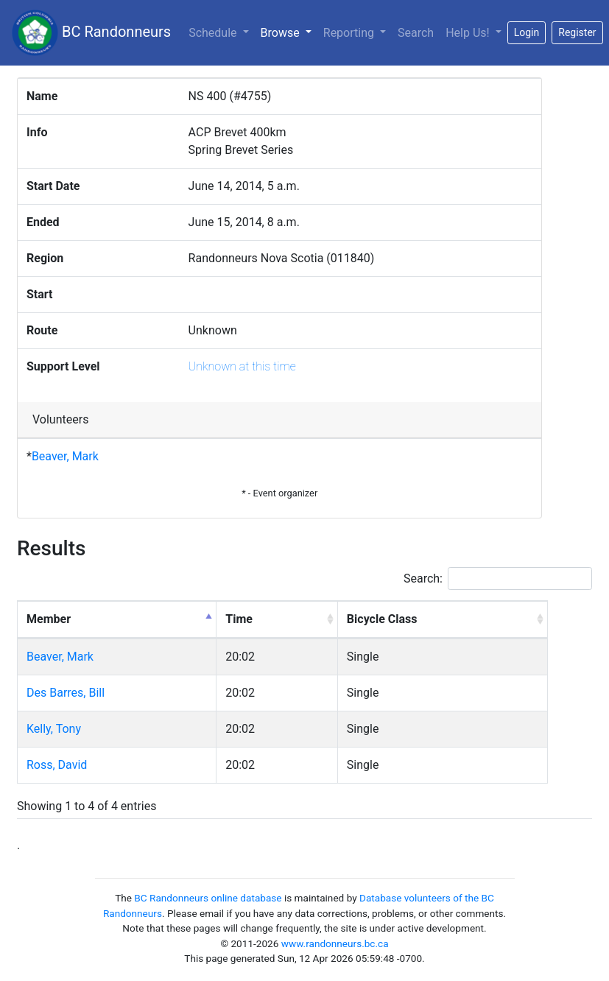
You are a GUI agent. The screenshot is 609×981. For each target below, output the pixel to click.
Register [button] (577, 32)
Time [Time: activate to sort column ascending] (239, 619)
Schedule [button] (214, 33)
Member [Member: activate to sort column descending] (49, 619)
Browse (289, 32)
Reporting (350, 33)
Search (416, 33)
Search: (498, 578)
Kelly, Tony (54, 729)
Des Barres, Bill (66, 693)
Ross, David (57, 765)
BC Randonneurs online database (207, 898)
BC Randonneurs (91, 33)
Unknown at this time (242, 366)
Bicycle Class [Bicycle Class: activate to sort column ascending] (382, 619)
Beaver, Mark (65, 456)
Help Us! (469, 33)
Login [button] (527, 32)
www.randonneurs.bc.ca (335, 943)
